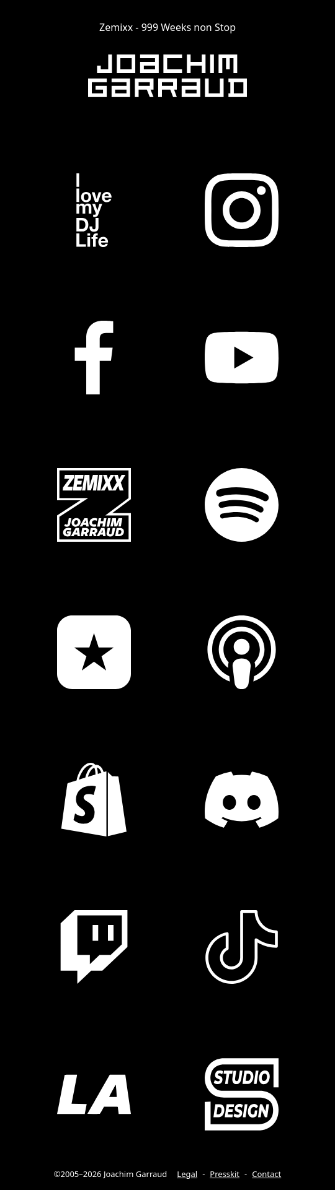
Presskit (224, 1173)
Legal (187, 1173)
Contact (266, 1173)
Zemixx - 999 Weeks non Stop (167, 27)
